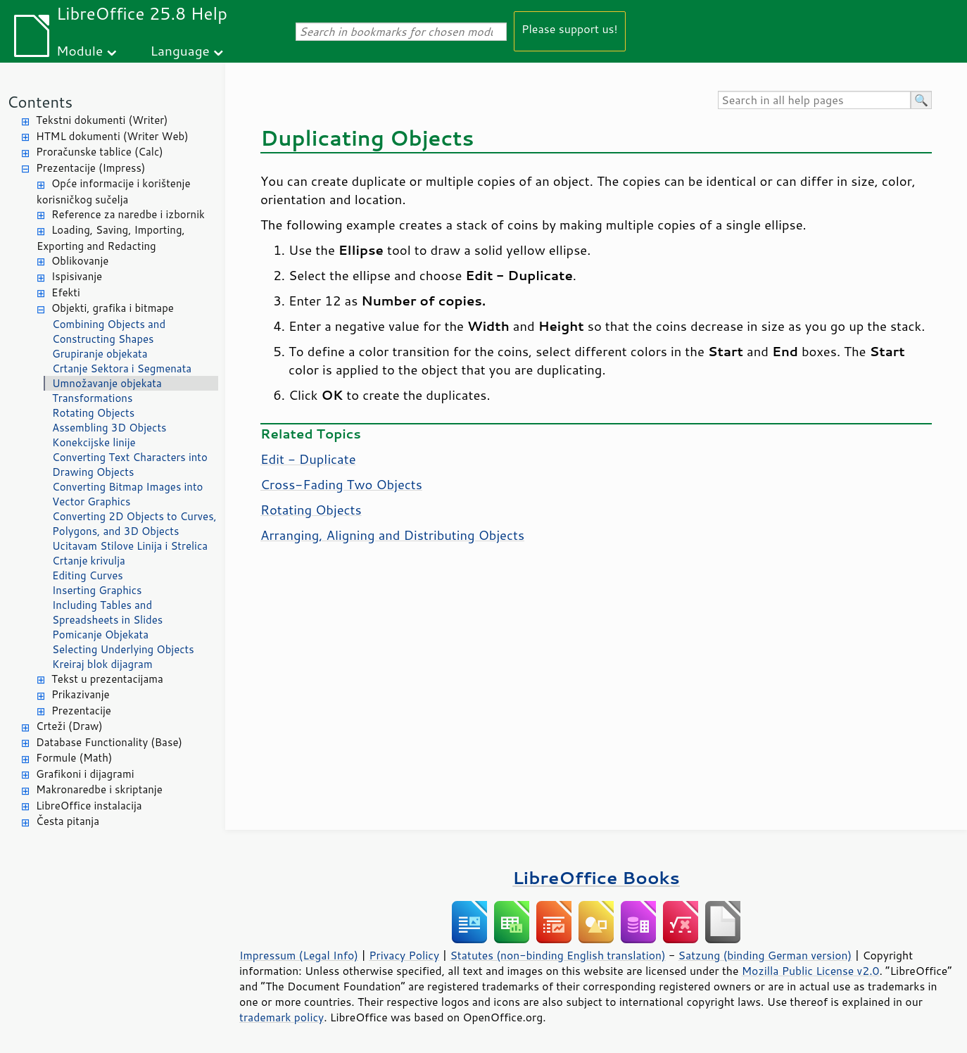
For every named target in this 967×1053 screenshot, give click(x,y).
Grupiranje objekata (100, 353)
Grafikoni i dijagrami (85, 774)
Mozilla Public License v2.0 (811, 970)
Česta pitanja (67, 821)
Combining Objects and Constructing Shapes (108, 331)
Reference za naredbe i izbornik (128, 214)
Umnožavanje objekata (107, 383)
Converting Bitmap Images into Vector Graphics (127, 494)
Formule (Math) (74, 757)
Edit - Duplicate (308, 459)
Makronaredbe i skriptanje (99, 789)
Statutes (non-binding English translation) (557, 955)
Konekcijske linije (94, 442)
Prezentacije (81, 710)
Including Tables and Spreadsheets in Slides (107, 612)
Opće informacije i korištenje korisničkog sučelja (113, 191)
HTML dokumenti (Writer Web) (112, 136)
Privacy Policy (404, 955)
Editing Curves (87, 575)
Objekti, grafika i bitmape (112, 308)
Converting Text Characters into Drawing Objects (130, 464)
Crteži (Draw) (69, 726)
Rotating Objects (93, 412)
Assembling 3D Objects (109, 427)
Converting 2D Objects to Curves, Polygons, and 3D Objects (134, 523)
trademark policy (281, 1017)
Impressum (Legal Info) (298, 955)
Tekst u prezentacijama (107, 678)
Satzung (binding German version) (765, 955)
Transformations (92, 398)
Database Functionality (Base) (109, 742)
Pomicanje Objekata (100, 634)
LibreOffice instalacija (89, 805)
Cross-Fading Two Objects (341, 484)
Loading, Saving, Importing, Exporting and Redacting (111, 237)
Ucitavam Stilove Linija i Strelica (130, 545)
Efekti (65, 292)
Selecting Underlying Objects (123, 649)
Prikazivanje (80, 694)
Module (79, 50)
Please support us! (570, 28)
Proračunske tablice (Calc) (99, 151)
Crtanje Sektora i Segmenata (121, 368)
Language (180, 50)
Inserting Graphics (97, 590)
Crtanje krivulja (88, 560)
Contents (39, 102)
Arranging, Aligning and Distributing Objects (392, 535)
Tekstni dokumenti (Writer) (102, 120)
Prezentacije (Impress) (90, 167)
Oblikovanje (79, 260)
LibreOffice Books (596, 877)
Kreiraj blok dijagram (102, 664)
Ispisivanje (76, 276)
